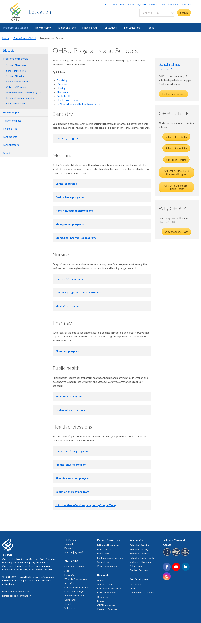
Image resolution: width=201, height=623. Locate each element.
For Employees (139, 579)
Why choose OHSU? (176, 231)
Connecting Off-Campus (142, 592)
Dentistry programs (67, 138)
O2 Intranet (136, 584)
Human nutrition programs (71, 451)
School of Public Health (18, 81)
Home (5, 38)
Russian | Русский (73, 552)
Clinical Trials (104, 561)
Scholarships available (169, 66)
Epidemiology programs (70, 409)
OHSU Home (110, 4)
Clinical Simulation (15, 103)
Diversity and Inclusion (76, 587)
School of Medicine (16, 70)
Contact (186, 4)
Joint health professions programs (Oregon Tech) (85, 505)
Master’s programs (67, 305)
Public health (64, 95)
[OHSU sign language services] (176, 555)
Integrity (69, 583)
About (150, 27)
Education (40, 11)
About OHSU (72, 561)
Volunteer (69, 608)
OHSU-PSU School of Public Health (176, 187)
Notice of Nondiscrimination (16, 595)
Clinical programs (66, 183)
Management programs (69, 224)
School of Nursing (15, 76)
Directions (173, 4)
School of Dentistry (16, 65)
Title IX (68, 603)
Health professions (67, 99)
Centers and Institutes (109, 588)
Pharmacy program (67, 351)
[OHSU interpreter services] (185, 555)
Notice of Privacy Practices (16, 591)
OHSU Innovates (106, 605)
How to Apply (43, 27)
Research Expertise (107, 609)
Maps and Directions (75, 566)
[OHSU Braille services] (167, 555)
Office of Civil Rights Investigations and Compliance (75, 595)
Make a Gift (70, 574)
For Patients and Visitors (110, 557)
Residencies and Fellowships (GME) (24, 92)
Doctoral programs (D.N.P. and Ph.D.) (78, 292)
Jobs (162, 4)
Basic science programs (69, 197)
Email (132, 588)
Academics (136, 540)
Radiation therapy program (72, 491)
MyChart (141, 4)
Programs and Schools (15, 27)
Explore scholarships (173, 93)
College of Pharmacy (16, 87)
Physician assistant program (72, 478)
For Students (110, 27)
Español (68, 548)
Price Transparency (107, 566)
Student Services (139, 570)
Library (100, 601)
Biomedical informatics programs (76, 237)
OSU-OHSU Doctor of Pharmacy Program (176, 172)
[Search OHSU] (156, 13)
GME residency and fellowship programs (79, 103)
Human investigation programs (74, 210)
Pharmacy (62, 92)
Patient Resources (108, 540)
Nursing (61, 88)
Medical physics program (70, 464)
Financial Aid (89, 27)
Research (103, 574)
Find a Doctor (127, 4)
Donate (153, 4)
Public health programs (69, 396)
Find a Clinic (103, 553)
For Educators (132, 27)
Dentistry (62, 80)
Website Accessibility (75, 578)
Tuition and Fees (66, 27)
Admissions (136, 566)
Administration (105, 584)
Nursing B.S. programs (69, 278)
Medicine (62, 84)
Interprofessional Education (20, 97)
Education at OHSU (24, 38)
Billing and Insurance (108, 545)
